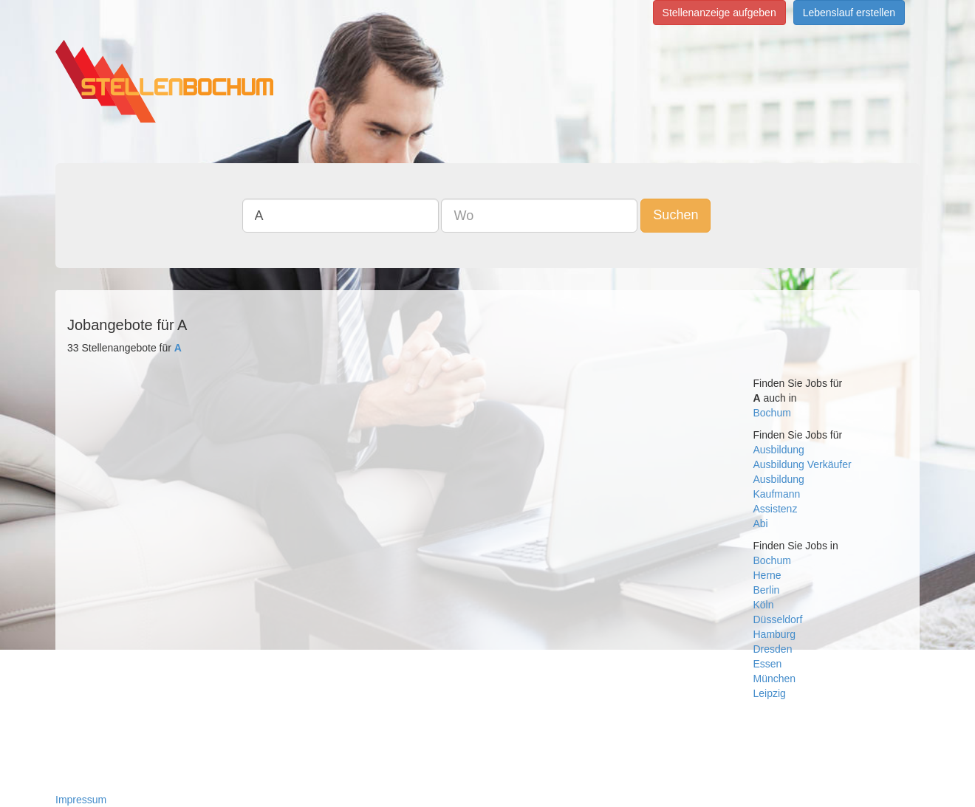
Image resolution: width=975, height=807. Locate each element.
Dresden (773, 649)
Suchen (675, 214)
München (774, 678)
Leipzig (769, 693)
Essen (767, 664)
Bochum (772, 413)
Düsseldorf (778, 619)
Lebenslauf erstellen (849, 12)
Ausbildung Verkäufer (802, 464)
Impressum (80, 800)
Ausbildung (778, 450)
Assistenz (775, 509)
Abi (760, 523)
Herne (767, 575)
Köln (763, 605)
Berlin (766, 590)
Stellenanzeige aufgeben (719, 12)
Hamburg (774, 634)
